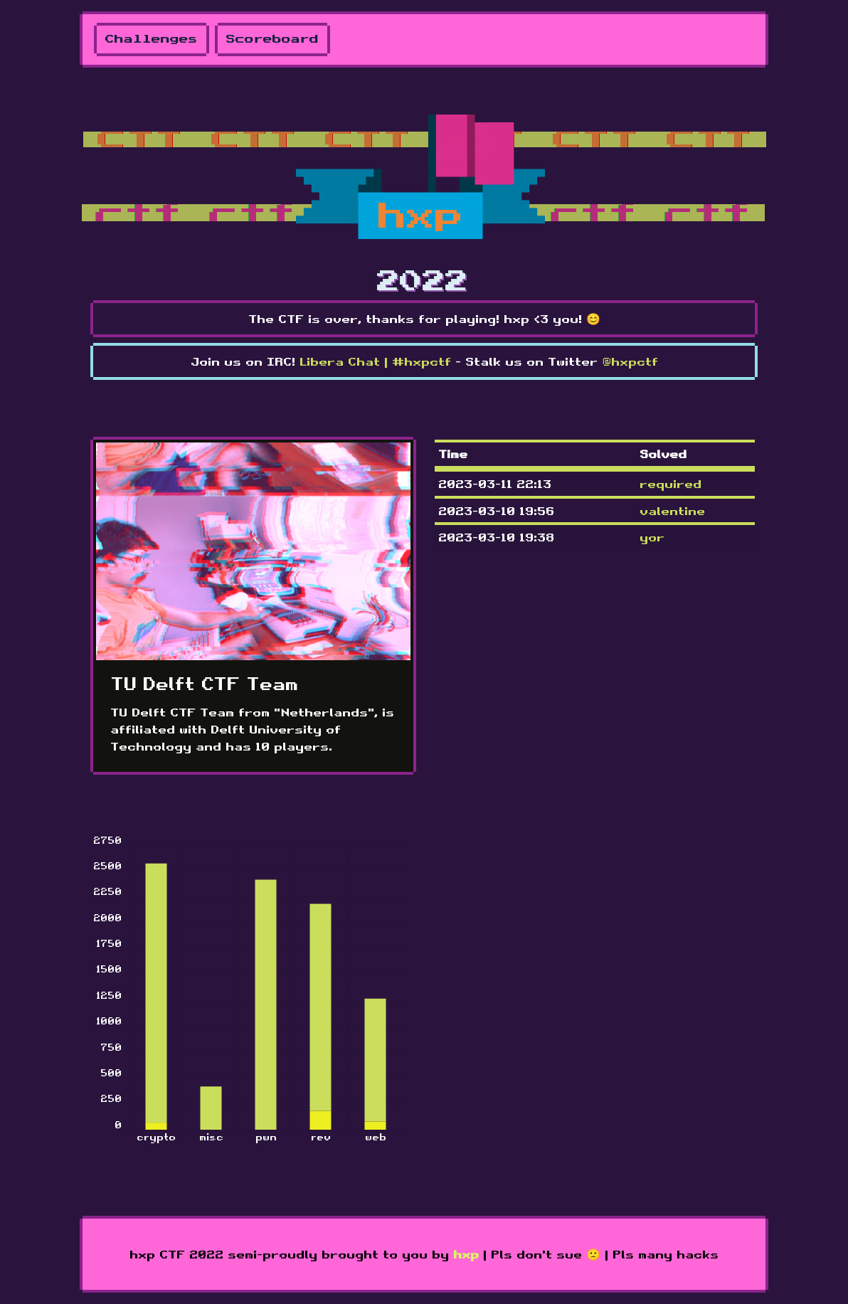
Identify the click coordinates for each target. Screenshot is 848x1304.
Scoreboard (272, 39)
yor (652, 537)
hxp (466, 1254)
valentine (672, 511)
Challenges (151, 39)
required (670, 484)
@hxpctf (630, 361)
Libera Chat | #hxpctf (375, 361)
